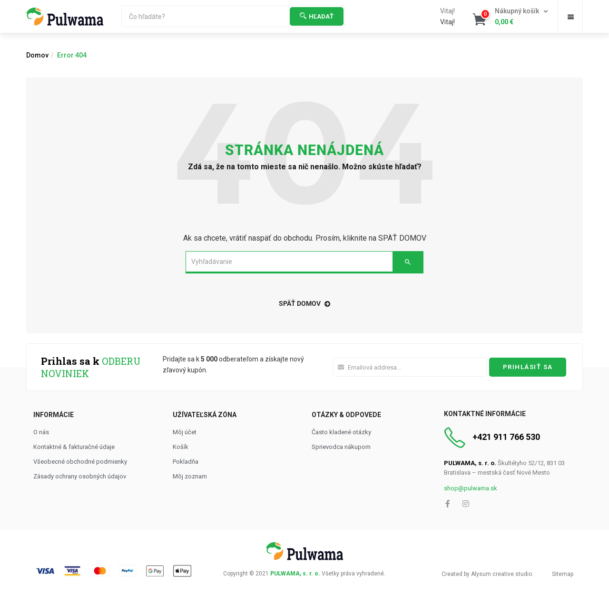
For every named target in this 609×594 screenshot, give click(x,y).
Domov (37, 55)
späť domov (304, 303)
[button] (511, 17)
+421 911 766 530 (506, 437)
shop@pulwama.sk (470, 488)
